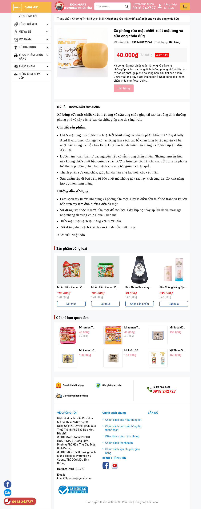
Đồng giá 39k (28, 24)
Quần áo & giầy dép (29, 76)
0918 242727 (144, 8)
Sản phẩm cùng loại (71, 248)
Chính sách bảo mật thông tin (123, 419)
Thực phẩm (27, 66)
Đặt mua (71, 303)
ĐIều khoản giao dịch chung (122, 436)
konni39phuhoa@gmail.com (74, 478)
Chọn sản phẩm (139, 303)
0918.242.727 (76, 468)
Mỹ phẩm (25, 39)
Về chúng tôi (28, 16)
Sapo (154, 502)
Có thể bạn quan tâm (72, 318)
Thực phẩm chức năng (31, 56)
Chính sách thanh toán (119, 442)
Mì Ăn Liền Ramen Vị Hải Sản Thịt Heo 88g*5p (119, 287)
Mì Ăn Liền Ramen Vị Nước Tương (77, 287)
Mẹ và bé (25, 31)
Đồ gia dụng (27, 47)
